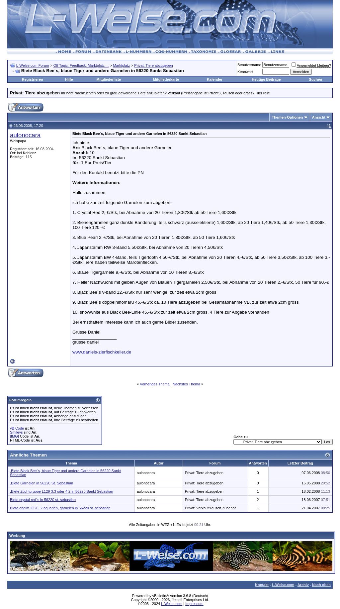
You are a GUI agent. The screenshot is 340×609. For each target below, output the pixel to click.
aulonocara (25, 135)
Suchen (315, 79)
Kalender (214, 79)
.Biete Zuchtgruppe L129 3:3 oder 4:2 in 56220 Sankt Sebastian (61, 491)
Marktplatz (121, 65)
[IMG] (14, 436)
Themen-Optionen (287, 117)
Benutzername (249, 65)
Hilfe (69, 79)
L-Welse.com (283, 585)
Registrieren (32, 79)
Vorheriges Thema (155, 384)
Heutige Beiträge (266, 79)
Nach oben (321, 585)
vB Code (17, 428)
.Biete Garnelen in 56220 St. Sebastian (41, 483)
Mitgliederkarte (166, 79)
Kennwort (245, 72)
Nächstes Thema (186, 384)
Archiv (303, 585)
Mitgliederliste (108, 79)
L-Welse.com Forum (32, 65)
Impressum (194, 604)
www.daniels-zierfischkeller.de (101, 352)
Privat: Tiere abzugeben (153, 65)
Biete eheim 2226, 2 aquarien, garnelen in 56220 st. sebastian (60, 508)
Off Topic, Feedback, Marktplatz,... (81, 65)
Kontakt (262, 585)
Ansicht (318, 117)
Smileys (16, 432)
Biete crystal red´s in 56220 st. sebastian (43, 500)
